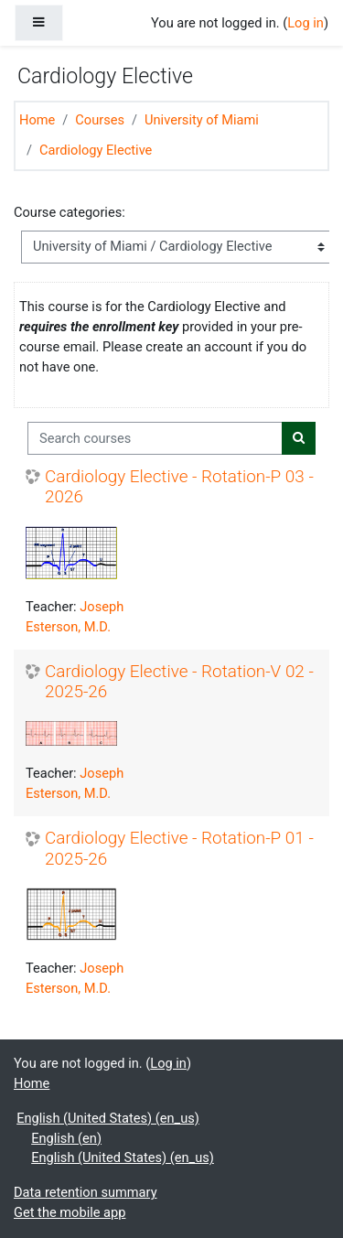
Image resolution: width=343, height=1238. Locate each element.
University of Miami (202, 120)
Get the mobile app (69, 1212)
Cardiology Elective (95, 150)
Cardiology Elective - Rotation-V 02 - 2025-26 (179, 682)
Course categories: (69, 212)
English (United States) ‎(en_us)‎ (107, 1118)
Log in (305, 23)
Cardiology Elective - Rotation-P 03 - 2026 (179, 487)
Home (37, 120)
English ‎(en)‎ (66, 1138)
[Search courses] (155, 438)
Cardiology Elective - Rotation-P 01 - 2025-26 (179, 848)
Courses (99, 120)
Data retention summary (85, 1192)
